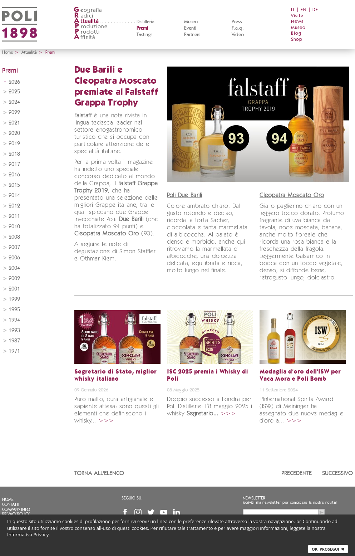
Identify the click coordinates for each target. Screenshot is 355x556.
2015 (14, 185)
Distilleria (145, 21)
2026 (14, 82)
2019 (14, 143)
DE (315, 10)
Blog (296, 33)
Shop (296, 39)
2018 (14, 154)
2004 (14, 268)
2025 (14, 91)
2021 (14, 123)
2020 (14, 133)
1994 (14, 320)
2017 (14, 164)
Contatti (10, 504)
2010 (14, 226)
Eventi (190, 28)
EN (304, 10)
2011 (14, 216)
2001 (14, 289)
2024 (14, 102)
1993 (14, 330)
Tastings (144, 34)
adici (83, 16)
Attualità (29, 52)
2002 (14, 278)
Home (7, 52)
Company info (16, 509)
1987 (14, 340)
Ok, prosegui (328, 549)
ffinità (84, 37)
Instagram (138, 512)
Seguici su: (132, 498)
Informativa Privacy (28, 534)
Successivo (337, 473)
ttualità (86, 21)
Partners (192, 34)
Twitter (150, 512)
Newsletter (254, 498)
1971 (14, 351)
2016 (14, 174)
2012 (14, 206)
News (297, 21)
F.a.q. (238, 28)
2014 (14, 195)
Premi (142, 28)
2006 (14, 257)
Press (237, 21)
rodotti (87, 32)
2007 (14, 247)
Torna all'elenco (99, 473)
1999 (14, 299)
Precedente (296, 473)
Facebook (125, 512)
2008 (14, 237)
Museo (191, 21)
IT (293, 10)
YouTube (163, 512)
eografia (88, 10)
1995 (14, 309)
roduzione (91, 26)
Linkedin (176, 512)
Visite (297, 16)
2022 (14, 112)
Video (238, 34)
